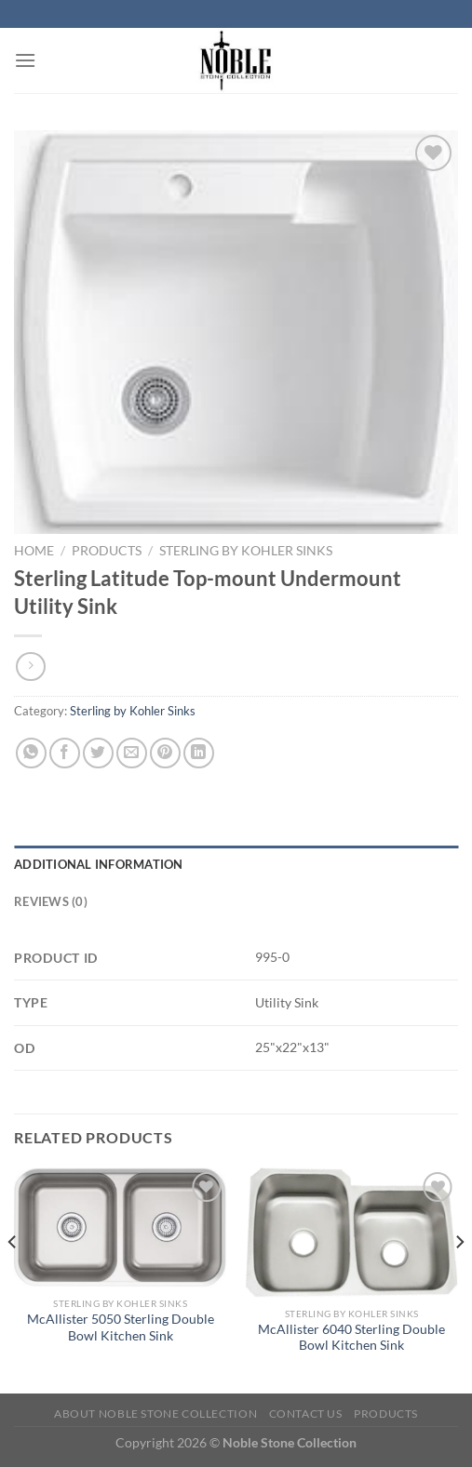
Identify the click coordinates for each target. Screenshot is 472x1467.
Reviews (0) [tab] (51, 901)
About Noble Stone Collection (155, 1413)
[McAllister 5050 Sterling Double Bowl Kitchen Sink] (120, 1227)
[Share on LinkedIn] (198, 753)
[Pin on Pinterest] (165, 753)
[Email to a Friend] (131, 753)
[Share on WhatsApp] (31, 753)
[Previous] (13, 1278)
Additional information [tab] (98, 864)
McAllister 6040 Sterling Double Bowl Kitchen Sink (351, 1338)
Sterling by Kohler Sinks (245, 550)
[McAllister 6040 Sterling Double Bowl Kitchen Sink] (351, 1232)
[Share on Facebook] (64, 753)
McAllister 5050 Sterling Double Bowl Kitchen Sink (120, 1327)
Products (107, 550)
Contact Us (306, 1413)
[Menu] (25, 60)
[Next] (459, 1278)
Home (34, 550)
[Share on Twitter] (98, 753)
